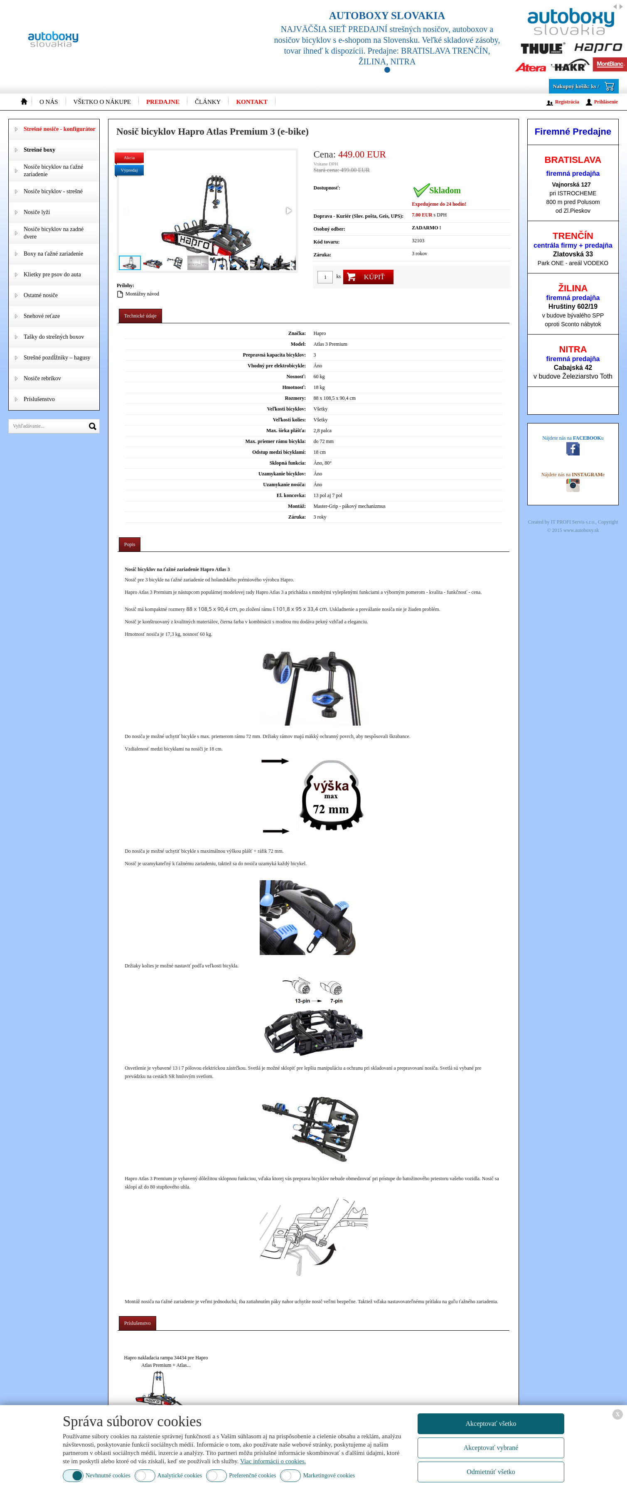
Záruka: (322, 255)
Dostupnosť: (326, 188)
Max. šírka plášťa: (286, 430)
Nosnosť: (296, 376)
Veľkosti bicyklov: (286, 409)
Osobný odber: (329, 229)
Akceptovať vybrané (491, 1447)
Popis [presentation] (129, 544)
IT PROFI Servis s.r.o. (573, 522)
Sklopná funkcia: (288, 463)
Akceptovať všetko (491, 1423)
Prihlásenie (606, 102)
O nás (48, 101)
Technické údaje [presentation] (140, 316)
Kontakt (252, 101)
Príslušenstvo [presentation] (137, 1323)
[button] (288, 210)
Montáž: (297, 506)
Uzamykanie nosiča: (284, 484)
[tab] (140, 316)
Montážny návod (142, 294)
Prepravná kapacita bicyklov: (274, 355)
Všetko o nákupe (102, 101)
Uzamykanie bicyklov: (282, 474)
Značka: (297, 333)
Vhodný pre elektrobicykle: (277, 366)
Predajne (162, 101)
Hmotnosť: (294, 387)
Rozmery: (295, 398)
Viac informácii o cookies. (273, 1461)
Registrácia (567, 102)
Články (208, 101)
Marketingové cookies (329, 1475)
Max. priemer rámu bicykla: (276, 441)
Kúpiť (374, 277)
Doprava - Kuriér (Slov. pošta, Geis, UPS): (358, 216)
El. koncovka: (291, 495)
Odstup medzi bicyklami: (279, 452)
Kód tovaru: (326, 242)
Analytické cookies (179, 1475)
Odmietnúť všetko (491, 1471)
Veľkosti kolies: (289, 420)
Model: (298, 344)
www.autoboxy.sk (581, 530)
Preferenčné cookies (252, 1475)
